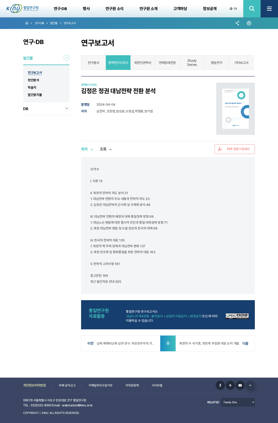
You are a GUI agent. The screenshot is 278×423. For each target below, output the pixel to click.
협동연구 (216, 63)
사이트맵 (157, 383)
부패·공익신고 (67, 383)
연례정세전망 (167, 63)
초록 (103, 149)
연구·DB (39, 23)
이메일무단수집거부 (100, 383)
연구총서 (93, 63)
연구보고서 (70, 23)
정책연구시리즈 (118, 63)
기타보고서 (241, 63)
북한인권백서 (142, 63)
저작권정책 (132, 383)
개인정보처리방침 (34, 383)
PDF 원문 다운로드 (238, 149)
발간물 (54, 23)
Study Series (192, 63)
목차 (84, 149)
